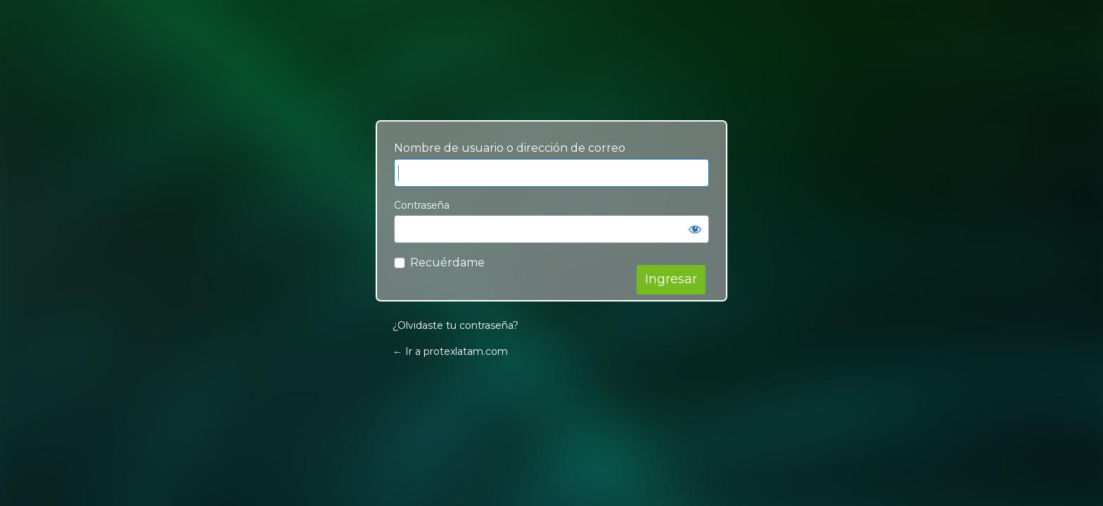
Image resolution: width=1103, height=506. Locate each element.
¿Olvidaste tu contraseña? (455, 325)
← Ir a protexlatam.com (450, 351)
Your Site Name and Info (551, 79)
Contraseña (422, 205)
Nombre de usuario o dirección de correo (509, 148)
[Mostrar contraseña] (695, 229)
